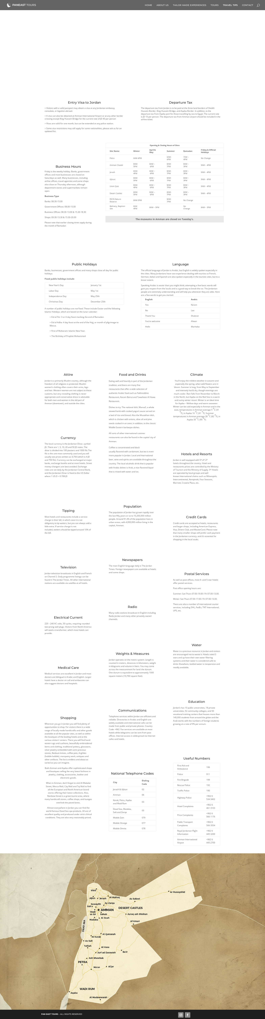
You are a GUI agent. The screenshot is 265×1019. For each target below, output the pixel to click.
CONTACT (247, 5)
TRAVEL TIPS (230, 5)
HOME (148, 5)
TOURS (215, 5)
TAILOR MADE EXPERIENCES (189, 5)
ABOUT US (162, 5)
